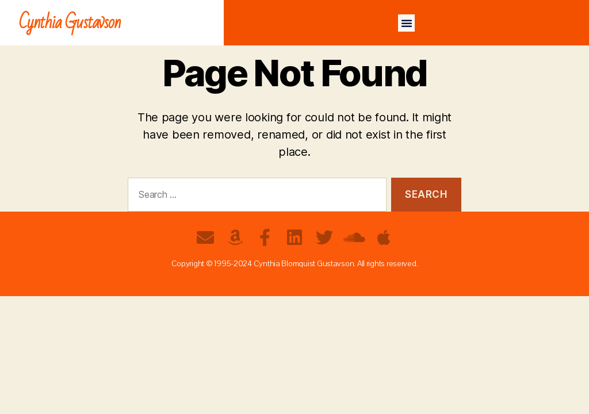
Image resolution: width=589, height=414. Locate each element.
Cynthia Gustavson (70, 22)
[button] (406, 23)
